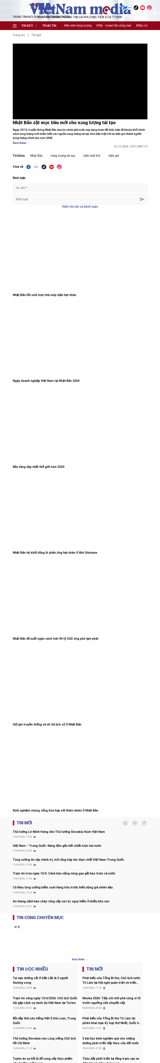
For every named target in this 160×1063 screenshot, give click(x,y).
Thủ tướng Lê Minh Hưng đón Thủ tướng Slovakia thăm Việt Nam (59, 832)
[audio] (135, 823)
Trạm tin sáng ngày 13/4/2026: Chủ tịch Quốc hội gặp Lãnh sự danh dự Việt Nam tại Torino (45, 1000)
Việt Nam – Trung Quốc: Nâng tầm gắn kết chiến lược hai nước (57, 846)
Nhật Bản (36, 156)
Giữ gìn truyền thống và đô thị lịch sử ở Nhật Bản (47, 724)
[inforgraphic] (144, 823)
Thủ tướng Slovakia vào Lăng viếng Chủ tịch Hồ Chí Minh (44, 1041)
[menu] (15, 26)
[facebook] (28, 167)
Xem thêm (21, 143)
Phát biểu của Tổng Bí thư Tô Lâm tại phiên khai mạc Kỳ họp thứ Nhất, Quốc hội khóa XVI (112, 1021)
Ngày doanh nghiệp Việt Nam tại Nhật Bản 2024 (46, 381)
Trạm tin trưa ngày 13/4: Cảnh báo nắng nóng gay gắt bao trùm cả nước (64, 873)
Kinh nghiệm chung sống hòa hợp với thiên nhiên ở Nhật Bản (55, 810)
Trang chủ (19, 35)
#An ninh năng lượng (78, 25)
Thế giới (36, 35)
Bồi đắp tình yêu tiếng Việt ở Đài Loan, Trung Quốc (44, 1021)
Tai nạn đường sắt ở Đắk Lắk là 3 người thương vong (40, 980)
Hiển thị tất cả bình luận (80, 206)
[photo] (125, 823)
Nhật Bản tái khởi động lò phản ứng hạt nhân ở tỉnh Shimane (55, 552)
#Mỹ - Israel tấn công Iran (113, 25)
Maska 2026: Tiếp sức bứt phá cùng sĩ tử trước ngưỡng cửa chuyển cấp (111, 1000)
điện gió (114, 156)
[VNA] (123, 7)
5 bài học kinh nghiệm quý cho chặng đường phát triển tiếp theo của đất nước (110, 1041)
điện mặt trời (91, 156)
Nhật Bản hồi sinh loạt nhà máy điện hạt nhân (44, 295)
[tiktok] (44, 166)
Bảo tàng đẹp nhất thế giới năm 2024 (38, 467)
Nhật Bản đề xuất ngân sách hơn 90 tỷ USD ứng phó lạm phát (56, 638)
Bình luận (19, 178)
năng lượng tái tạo (63, 156)
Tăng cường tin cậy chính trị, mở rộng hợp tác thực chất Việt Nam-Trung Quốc (68, 860)
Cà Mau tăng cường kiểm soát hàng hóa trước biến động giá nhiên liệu (63, 887)
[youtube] (51, 167)
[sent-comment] (141, 199)
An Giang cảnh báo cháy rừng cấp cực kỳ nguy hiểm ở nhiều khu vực (61, 901)
